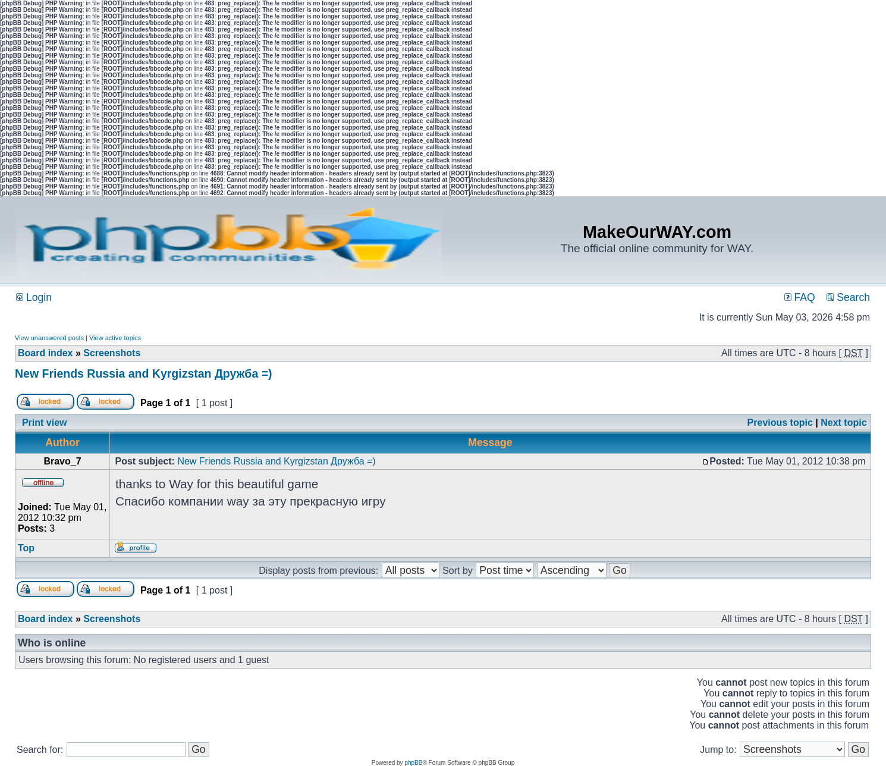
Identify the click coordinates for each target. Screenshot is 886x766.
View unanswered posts (49, 337)
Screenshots (111, 353)
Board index (45, 353)
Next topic (843, 422)
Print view (44, 422)
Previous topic (780, 422)
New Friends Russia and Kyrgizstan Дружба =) (143, 373)
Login (34, 297)
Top (26, 548)
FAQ (799, 297)
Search (848, 297)
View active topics (115, 337)
